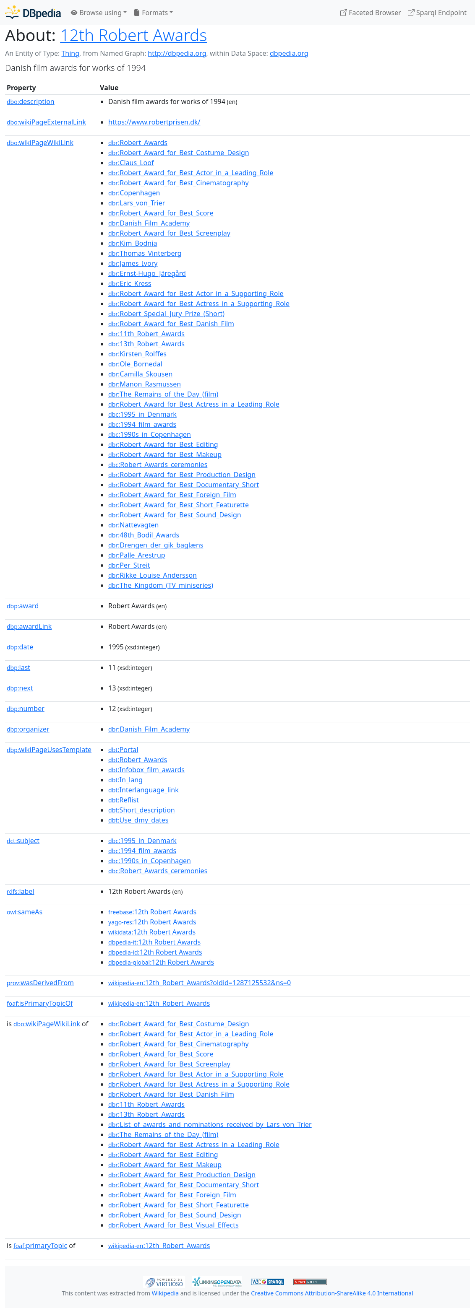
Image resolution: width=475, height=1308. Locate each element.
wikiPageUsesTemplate (49, 749)
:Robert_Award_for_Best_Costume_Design (178, 152)
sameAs (24, 911)
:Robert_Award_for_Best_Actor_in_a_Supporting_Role (196, 293)
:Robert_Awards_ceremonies (157, 464)
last (18, 667)
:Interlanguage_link (143, 789)
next (20, 688)
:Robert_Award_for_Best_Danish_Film (171, 323)
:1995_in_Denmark (142, 414)
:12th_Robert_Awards (159, 1003)
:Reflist (123, 800)
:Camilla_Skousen (140, 374)
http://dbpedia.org (177, 53)
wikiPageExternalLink (46, 122)
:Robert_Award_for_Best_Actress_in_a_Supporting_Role (199, 303)
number (25, 708)
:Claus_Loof (131, 162)
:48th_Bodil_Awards (143, 535)
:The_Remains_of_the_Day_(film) (163, 394)
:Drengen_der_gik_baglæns (155, 545)
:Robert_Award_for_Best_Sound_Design (174, 514)
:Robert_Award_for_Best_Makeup (165, 454)
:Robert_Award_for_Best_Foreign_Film (172, 494)
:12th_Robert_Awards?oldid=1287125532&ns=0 (199, 982)
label (20, 891)
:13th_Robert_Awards (146, 343)
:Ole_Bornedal (135, 364)
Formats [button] (150, 12)
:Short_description (141, 810)
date (20, 646)
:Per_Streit (129, 565)
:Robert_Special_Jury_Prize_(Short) (166, 313)
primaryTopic (40, 1245)
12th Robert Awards (133, 34)
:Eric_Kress (129, 283)
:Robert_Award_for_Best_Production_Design (182, 474)
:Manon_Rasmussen (144, 384)
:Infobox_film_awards (146, 769)
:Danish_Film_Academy (149, 223)
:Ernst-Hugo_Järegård (147, 273)
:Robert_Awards (137, 142)
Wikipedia (165, 1293)
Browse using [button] (96, 12)
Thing (70, 53)
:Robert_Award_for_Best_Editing (163, 444)
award (23, 605)
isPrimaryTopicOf (40, 1003)
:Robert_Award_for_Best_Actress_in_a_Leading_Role (193, 404)
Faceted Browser (370, 12)
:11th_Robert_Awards (146, 333)
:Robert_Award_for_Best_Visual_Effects (173, 1225)
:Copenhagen (134, 192)
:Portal (123, 749)
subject (23, 840)
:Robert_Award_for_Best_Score (161, 213)
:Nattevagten (133, 524)
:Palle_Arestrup (136, 555)
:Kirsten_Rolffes (137, 353)
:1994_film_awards (142, 424)
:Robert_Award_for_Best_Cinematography (178, 182)
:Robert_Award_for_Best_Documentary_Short (183, 484)
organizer (28, 729)
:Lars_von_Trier (136, 203)
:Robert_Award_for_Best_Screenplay (169, 233)
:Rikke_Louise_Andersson (152, 575)
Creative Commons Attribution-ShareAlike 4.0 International (332, 1293)
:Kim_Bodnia (132, 243)
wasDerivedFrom (40, 982)
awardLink (29, 626)
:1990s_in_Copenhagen (149, 434)
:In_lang (125, 779)
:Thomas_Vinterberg (145, 253)
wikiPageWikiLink (40, 142)
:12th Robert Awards (152, 911)
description (31, 101)
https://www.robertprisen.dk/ (154, 122)
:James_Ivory (132, 263)
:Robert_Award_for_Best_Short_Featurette (178, 504)
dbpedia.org (289, 53)
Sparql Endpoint (437, 12)
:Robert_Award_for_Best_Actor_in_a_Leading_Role (190, 172)
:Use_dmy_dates (138, 820)
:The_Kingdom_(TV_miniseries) (160, 585)
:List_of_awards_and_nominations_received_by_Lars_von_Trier (210, 1124)
